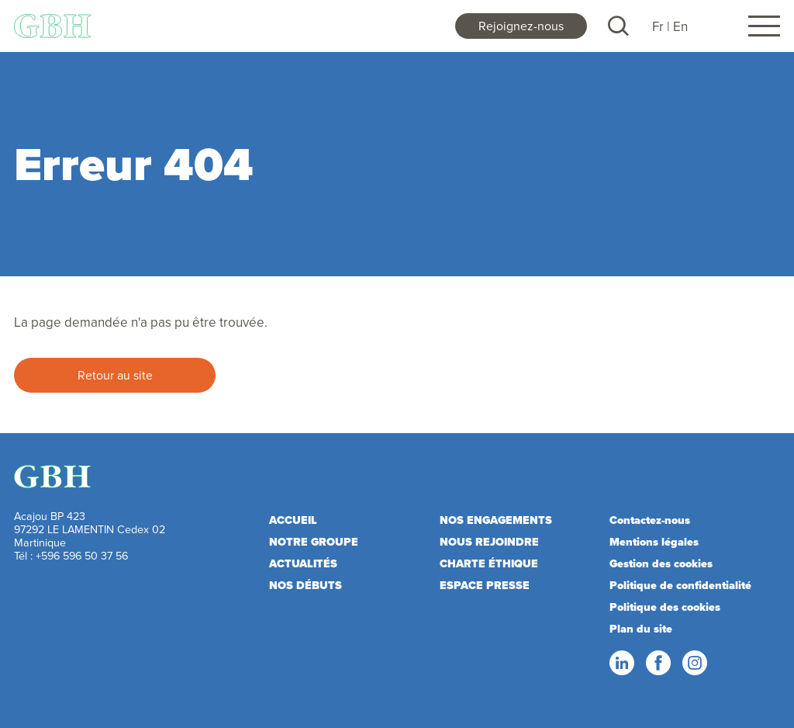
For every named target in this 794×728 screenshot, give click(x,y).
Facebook (657, 663)
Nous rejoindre (489, 542)
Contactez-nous (649, 520)
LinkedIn (621, 663)
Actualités (303, 564)
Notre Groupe (313, 542)
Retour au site (115, 374)
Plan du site (640, 629)
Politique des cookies (664, 607)
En (680, 26)
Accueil (293, 520)
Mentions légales (654, 542)
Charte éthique (489, 564)
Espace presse (485, 585)
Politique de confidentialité (680, 585)
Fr (658, 26)
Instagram (694, 663)
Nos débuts (305, 585)
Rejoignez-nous (521, 25)
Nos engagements (496, 520)
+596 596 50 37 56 (82, 555)
